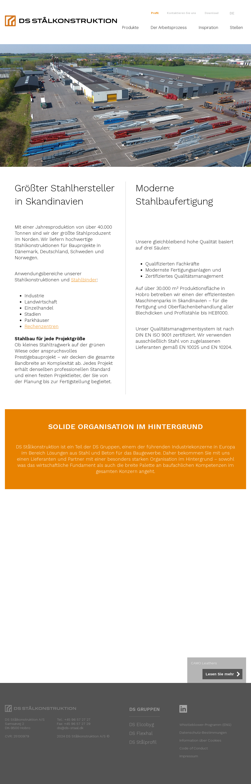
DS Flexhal (141, 733)
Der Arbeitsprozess (169, 27)
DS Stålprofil (143, 742)
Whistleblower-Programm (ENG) (205, 725)
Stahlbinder (84, 280)
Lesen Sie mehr (220, 674)
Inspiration (208, 27)
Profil (155, 13)
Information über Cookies (200, 740)
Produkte (130, 27)
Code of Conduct (193, 748)
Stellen (236, 27)
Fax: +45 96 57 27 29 (73, 724)
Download (211, 13)
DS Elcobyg (141, 724)
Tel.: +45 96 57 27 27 (73, 719)
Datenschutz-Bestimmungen (203, 732)
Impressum (188, 756)
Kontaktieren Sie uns (181, 13)
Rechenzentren (42, 326)
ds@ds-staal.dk (70, 728)
